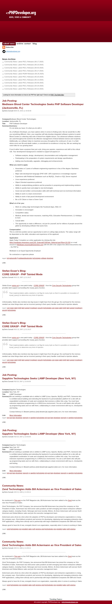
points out (15, 285)
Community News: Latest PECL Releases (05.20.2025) (23, 77)
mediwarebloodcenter (25, 258)
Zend (70, 500)
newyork (25, 418)
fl (17, 258)
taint (23, 308)
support (27, 308)
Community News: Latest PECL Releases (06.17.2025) (23, 62)
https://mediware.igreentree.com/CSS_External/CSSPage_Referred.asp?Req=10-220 (39, 242)
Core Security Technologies (62, 285)
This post (17, 500)
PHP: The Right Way (57, 95)
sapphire (33, 418)
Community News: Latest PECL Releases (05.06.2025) (23, 83)
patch (16, 308)
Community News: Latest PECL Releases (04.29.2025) (23, 86)
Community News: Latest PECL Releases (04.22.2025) (23, 89)
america (38, 529)
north (33, 529)
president (25, 529)
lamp (14, 418)
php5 (19, 308)
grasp (12, 308)
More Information (15, 415)
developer (50, 258)
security (40, 308)
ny (29, 418)
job (8, 258)
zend (8, 529)
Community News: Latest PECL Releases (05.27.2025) (23, 71)
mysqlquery (33, 308)
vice (20, 529)
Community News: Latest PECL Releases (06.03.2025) (23, 68)
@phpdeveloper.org (11, 51)
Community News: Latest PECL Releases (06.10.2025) (23, 65)
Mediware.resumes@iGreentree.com (30, 245)
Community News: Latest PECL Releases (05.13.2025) (23, 80)
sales (30, 529)
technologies (37, 258)
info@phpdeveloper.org (70, 602)
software (44, 258)
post (10, 418)
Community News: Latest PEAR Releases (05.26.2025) (24, 74)
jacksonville (13, 258)
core (8, 308)
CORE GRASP (39, 285)
